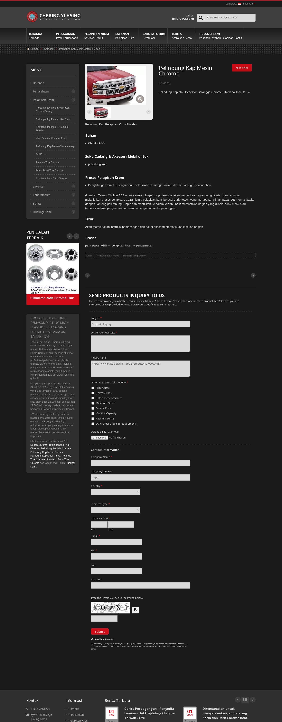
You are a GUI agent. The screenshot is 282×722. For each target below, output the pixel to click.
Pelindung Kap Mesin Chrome (47, 452)
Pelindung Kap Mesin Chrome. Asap (79, 48)
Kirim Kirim (242, 67)
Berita (182, 35)
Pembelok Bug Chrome (134, 256)
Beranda (39, 35)
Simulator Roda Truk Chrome (51, 178)
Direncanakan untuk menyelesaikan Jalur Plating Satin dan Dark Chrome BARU (226, 713)
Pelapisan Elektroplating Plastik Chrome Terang (53, 109)
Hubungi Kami (220, 35)
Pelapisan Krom (96, 35)
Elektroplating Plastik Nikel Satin (53, 119)
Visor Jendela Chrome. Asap (51, 138)
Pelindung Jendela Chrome (56, 448)
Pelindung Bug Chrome (107, 256)
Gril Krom (41, 154)
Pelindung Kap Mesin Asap (45, 455)
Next (70, 236)
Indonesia (245, 3)
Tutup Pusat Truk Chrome (49, 170)
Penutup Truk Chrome (47, 162)
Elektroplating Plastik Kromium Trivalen (52, 129)
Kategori (48, 48)
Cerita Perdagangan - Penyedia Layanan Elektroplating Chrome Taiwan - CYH (149, 713)
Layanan (125, 35)
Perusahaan (67, 35)
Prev (76, 236)
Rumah (34, 48)
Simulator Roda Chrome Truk (52, 298)
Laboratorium (153, 35)
